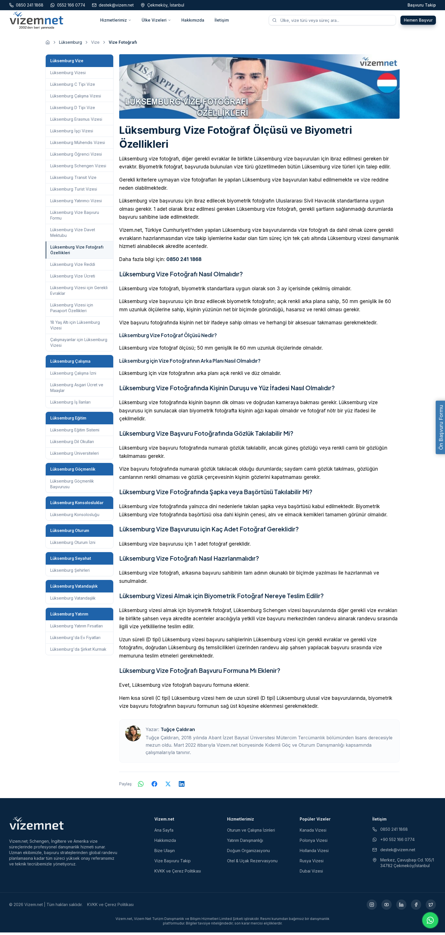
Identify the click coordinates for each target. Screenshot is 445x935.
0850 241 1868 (183, 262)
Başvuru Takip (422, 5)
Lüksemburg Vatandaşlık (73, 600)
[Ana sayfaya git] (47, 45)
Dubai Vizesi (311, 873)
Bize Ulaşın (164, 853)
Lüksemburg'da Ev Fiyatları (75, 640)
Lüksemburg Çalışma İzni (73, 375)
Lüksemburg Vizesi (68, 75)
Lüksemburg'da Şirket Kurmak (78, 651)
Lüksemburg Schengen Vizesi (78, 168)
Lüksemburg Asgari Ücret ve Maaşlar (76, 390)
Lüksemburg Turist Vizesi (73, 191)
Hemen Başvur (418, 21)
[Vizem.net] (36, 825)
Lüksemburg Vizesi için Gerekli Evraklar (79, 293)
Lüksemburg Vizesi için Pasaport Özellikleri (71, 310)
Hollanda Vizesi (314, 853)
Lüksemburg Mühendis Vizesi (77, 145)
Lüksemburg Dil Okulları (72, 444)
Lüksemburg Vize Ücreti (72, 278)
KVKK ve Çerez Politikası (177, 873)
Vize (95, 44)
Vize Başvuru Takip (172, 863)
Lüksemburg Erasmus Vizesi (76, 121)
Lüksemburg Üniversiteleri (74, 455)
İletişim (222, 21)
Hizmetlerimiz (115, 21)
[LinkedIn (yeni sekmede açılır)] (401, 907)
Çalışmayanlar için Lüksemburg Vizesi (78, 345)
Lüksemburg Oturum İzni (72, 544)
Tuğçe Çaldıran (178, 732)
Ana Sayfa (163, 832)
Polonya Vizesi (314, 842)
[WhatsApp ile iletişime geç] (430, 920)
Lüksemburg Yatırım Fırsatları (76, 628)
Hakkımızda (192, 21)
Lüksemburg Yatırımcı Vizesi (76, 203)
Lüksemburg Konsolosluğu (74, 517)
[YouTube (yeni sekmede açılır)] (386, 907)
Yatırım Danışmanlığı (245, 842)
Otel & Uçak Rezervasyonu (252, 863)
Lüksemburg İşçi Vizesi (71, 133)
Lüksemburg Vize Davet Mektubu (72, 235)
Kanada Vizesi (313, 832)
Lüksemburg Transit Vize (73, 180)
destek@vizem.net (393, 852)
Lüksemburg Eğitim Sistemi (74, 432)
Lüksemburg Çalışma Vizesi (75, 98)
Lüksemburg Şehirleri (70, 572)
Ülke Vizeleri (156, 21)
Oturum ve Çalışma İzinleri (251, 832)
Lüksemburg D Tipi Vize (72, 110)
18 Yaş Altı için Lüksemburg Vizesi (75, 327)
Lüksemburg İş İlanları (70, 404)
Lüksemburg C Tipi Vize (72, 86)
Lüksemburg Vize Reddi (72, 266)
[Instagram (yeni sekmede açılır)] (372, 907)
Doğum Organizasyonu (248, 853)
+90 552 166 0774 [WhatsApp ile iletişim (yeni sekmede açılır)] (393, 842)
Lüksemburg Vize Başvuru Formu (74, 217)
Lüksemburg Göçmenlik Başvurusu (72, 486)
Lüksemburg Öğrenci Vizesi (76, 156)
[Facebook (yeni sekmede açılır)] (416, 907)
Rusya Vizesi (312, 863)
